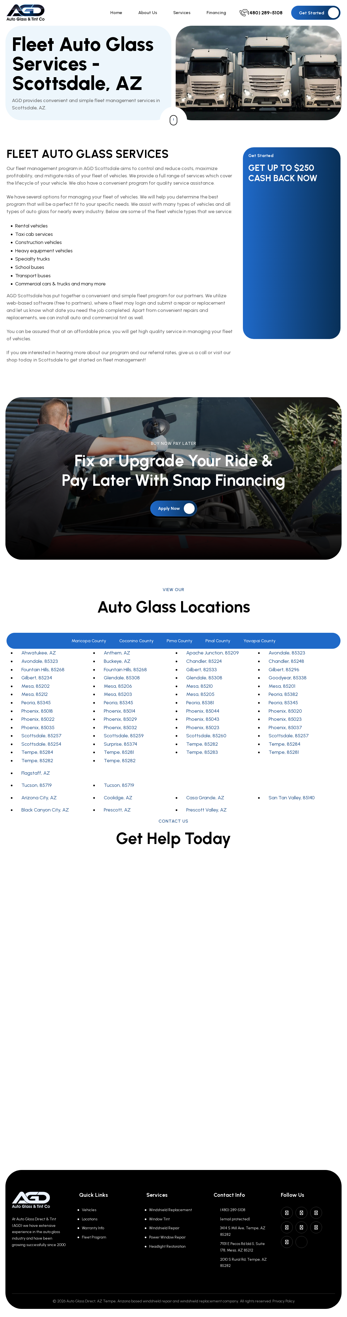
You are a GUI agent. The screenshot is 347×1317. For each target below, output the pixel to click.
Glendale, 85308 (122, 680)
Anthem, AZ (117, 655)
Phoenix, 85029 (120, 722)
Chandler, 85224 (204, 664)
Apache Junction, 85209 (212, 655)
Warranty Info (93, 1228)
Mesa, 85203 (118, 697)
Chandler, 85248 (286, 664)
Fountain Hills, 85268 (43, 672)
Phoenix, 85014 (119, 713)
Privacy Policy (283, 1301)
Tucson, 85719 (36, 788)
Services (185, 14)
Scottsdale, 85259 (124, 738)
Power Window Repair (167, 1237)
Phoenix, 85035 (37, 730)
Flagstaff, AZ (35, 775)
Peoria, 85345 (36, 705)
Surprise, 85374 (120, 746)
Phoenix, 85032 (120, 730)
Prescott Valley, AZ (206, 813)
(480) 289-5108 (232, 1210)
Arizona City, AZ (39, 800)
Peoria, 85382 (283, 697)
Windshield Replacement (170, 1210)
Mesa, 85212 (34, 697)
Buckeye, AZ (117, 664)
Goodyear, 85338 (288, 680)
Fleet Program (94, 1237)
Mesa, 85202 (35, 689)
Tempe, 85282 (202, 746)
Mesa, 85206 (118, 689)
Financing (218, 14)
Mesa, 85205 (200, 697)
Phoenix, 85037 (285, 730)
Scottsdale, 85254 (41, 746)
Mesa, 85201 (282, 689)
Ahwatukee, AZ (38, 655)
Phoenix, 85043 (202, 722)
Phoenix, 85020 (285, 713)
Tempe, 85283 (202, 755)
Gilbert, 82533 (201, 672)
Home (124, 14)
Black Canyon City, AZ (45, 813)
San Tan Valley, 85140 (292, 800)
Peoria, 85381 (200, 705)
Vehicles (89, 1210)
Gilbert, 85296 (284, 672)
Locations (89, 1219)
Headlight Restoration (167, 1246)
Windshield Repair (164, 1228)
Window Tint (159, 1219)
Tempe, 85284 (284, 746)
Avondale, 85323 (287, 655)
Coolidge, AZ (118, 800)
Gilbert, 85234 (36, 680)
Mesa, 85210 (199, 689)
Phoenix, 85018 (37, 713)
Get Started (319, 14)
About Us (153, 14)
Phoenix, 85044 (202, 713)
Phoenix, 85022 (37, 722)
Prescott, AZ (117, 813)
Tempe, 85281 (119, 755)
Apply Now (176, 511)
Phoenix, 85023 (285, 722)
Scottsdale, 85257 (41, 738)
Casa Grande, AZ (205, 800)
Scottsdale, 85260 (206, 738)
